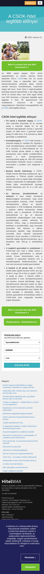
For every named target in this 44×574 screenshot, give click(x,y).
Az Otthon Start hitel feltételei (22, 464)
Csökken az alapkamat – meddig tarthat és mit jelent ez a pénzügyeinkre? (22, 403)
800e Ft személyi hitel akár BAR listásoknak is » (22, 66)
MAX (11, 481)
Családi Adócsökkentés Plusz (22, 423)
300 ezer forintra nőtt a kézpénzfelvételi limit (22, 453)
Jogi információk (7, 517)
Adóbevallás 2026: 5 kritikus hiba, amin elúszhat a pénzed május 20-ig (22, 392)
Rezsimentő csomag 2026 (22, 447)
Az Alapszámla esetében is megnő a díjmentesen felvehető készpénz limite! (22, 427)
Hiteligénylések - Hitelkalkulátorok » (22, 322)
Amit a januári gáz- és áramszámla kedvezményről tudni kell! (22, 442)
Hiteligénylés (30, 3)
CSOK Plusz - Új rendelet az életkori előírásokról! (22, 457)
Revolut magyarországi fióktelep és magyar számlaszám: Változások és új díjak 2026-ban (22, 386)
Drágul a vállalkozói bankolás (22, 471)
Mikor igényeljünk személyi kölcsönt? (22, 467)
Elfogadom (30, 567)
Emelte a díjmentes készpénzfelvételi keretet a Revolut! (22, 418)
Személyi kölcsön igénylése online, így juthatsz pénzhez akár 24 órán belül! (22, 398)
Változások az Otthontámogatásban (22, 450)
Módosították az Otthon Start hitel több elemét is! (22, 460)
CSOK (20, 79)
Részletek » (30, 557)
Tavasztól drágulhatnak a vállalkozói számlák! (22, 432)
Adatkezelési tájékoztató (10, 519)
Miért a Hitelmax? (8, 515)
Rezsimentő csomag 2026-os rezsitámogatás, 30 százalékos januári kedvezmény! (22, 436)
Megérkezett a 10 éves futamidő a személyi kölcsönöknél (22, 409)
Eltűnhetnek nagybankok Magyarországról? (22, 413)
